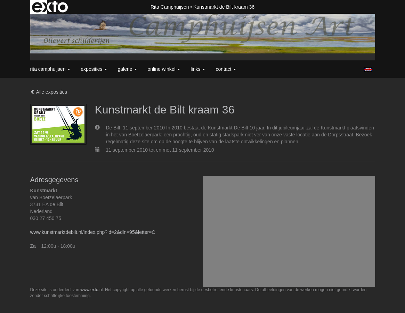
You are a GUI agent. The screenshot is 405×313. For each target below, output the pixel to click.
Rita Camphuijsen (170, 7)
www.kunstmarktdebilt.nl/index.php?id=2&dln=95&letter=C (92, 232)
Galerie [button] (127, 69)
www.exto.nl (91, 289)
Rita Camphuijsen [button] (50, 69)
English (368, 69)
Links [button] (198, 69)
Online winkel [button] (163, 69)
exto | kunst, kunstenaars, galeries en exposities (50, 7)
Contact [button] (226, 69)
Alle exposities (48, 92)
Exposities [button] (94, 69)
